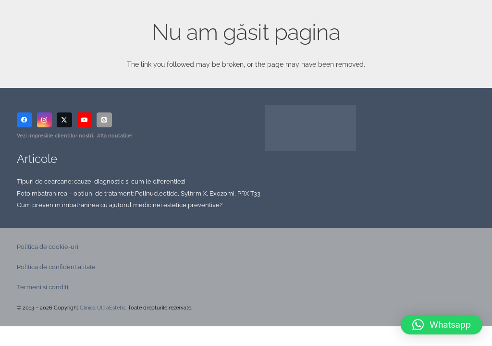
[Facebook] (24, 120)
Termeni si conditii (43, 287)
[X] (64, 120)
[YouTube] (84, 120)
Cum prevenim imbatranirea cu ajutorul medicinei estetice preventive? (119, 205)
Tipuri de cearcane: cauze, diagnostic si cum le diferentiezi (101, 181)
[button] (441, 324)
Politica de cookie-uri (47, 246)
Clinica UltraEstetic (102, 308)
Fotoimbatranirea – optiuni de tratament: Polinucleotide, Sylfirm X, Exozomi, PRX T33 (138, 193)
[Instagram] (44, 120)
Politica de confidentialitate (56, 267)
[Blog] (104, 120)
